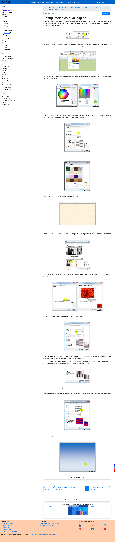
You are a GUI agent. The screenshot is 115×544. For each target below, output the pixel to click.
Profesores (68, 2)
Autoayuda (5, 41)
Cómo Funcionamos (7, 523)
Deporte (4, 64)
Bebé (3, 76)
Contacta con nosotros (46, 525)
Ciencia (4, 54)
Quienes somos (6, 525)
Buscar (105, 14)
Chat (43, 2)
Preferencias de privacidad (9, 531)
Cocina (4, 52)
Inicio (3, 6)
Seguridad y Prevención (8, 100)
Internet (4, 37)
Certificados (5, 527)
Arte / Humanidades (7, 58)
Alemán (6, 21)
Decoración (5, 70)
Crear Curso (75, 2)
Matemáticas (8, 56)
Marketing (7, 50)
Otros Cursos (5, 102)
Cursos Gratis (7, 10)
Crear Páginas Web (9, 30)
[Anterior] (68, 488)
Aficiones (4, 60)
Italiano (6, 23)
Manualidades (6, 39)
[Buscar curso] (71, 13)
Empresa (4, 43)
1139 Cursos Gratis (35, 2)
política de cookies (53, 534)
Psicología (5, 78)
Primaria (4, 83)
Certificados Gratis (59, 2)
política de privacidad (43, 534)
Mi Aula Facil (100, 2)
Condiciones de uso (34, 534)
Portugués (7, 26)
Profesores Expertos (7, 529)
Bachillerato (5, 96)
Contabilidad (7, 47)
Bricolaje (4, 74)
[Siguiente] (100, 488)
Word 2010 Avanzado (91, 7)
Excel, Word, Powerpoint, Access (74, 7)
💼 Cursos (52, 7)
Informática (5, 28)
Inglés (6, 16)
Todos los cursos (7, 12)
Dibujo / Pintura (6, 66)
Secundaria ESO (6, 85)
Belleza (4, 72)
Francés (6, 19)
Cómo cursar (49, 2)
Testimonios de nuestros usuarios (50, 523)
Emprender (7, 45)
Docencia (4, 68)
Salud (3, 62)
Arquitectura (5, 104)
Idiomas (4, 14)
